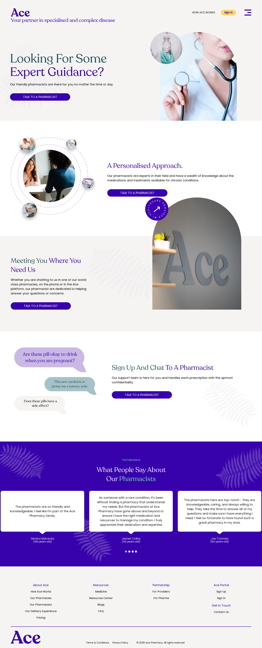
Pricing (40, 618)
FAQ (101, 611)
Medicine (101, 591)
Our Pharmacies (40, 598)
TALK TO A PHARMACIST (40, 97)
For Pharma (161, 598)
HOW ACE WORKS (203, 12)
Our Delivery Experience (41, 611)
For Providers (161, 591)
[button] (126, 552)
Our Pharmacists (41, 605)
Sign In (228, 12)
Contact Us (221, 612)
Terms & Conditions (97, 642)
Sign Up (221, 591)
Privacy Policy (120, 642)
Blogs (100, 605)
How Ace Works (41, 591)
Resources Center (101, 598)
